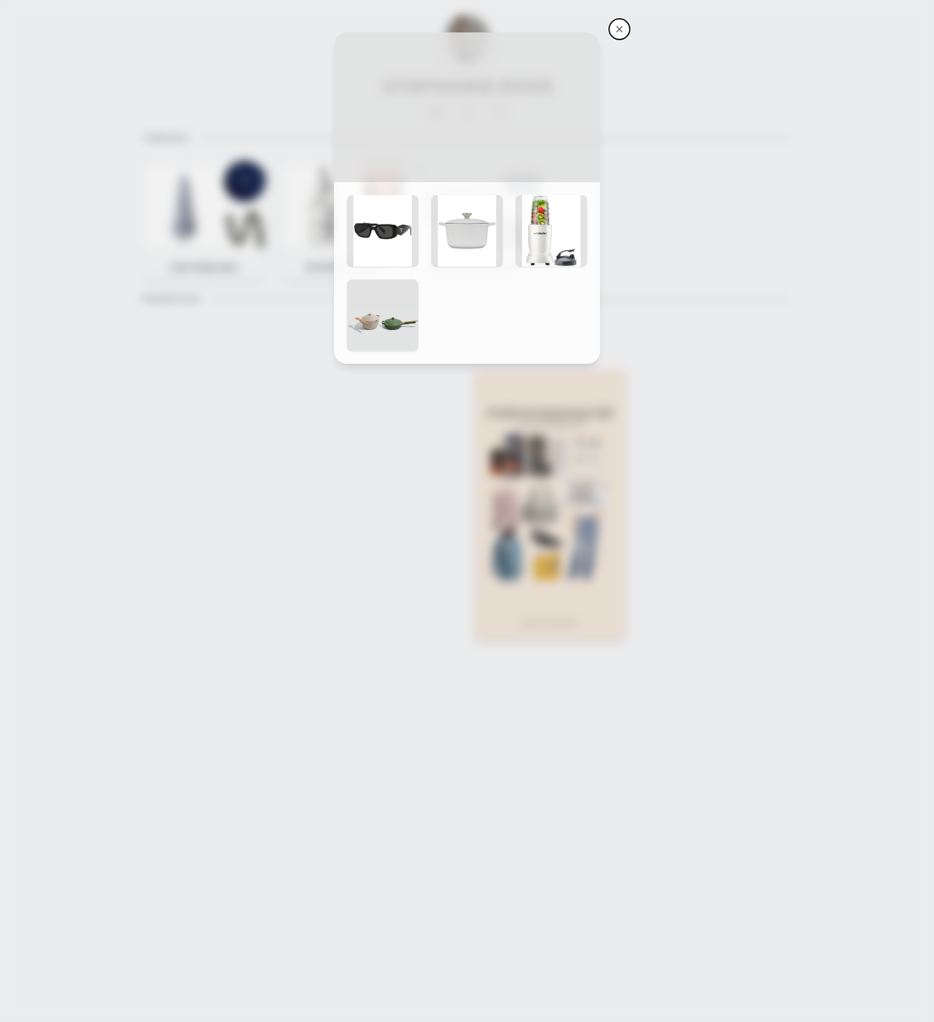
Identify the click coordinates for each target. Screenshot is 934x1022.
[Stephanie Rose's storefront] (619, 29)
